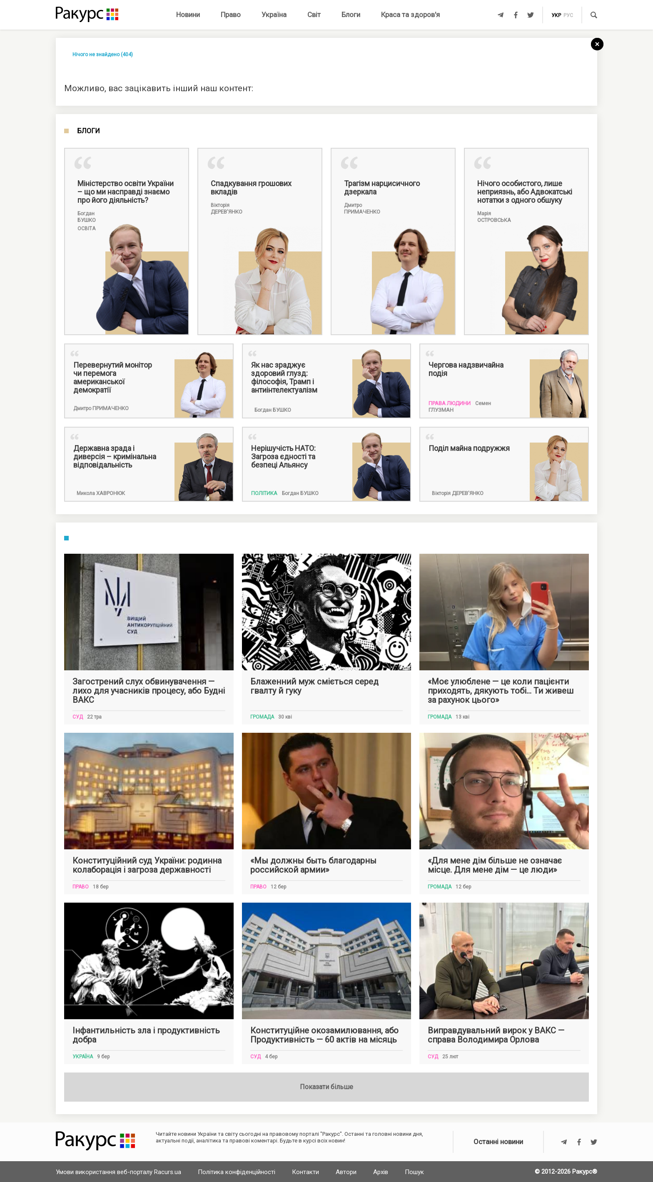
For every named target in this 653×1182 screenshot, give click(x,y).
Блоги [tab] (88, 131)
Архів (380, 1172)
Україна (274, 14)
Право (231, 14)
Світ (314, 14)
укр (556, 15)
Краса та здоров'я (410, 14)
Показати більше (326, 1087)
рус (568, 15)
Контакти (305, 1172)
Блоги (350, 14)
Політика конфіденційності (236, 1172)
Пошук (414, 1172)
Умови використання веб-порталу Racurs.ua (118, 1172)
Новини (188, 14)
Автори (346, 1172)
